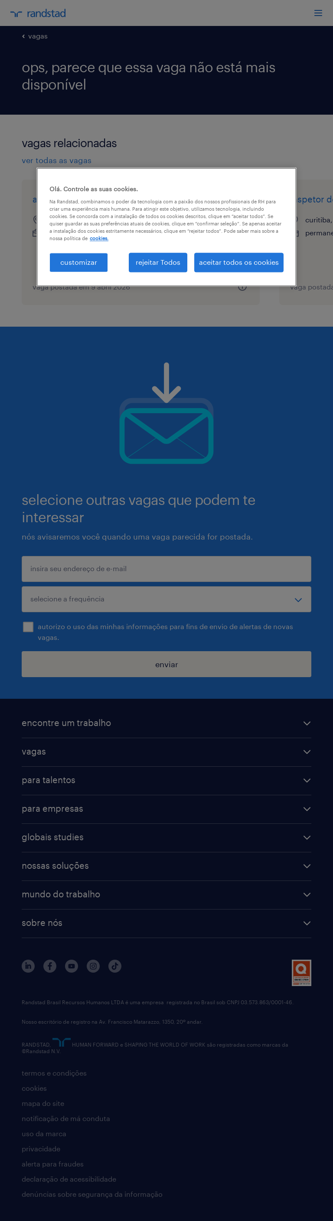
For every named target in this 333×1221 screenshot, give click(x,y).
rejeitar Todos (158, 262)
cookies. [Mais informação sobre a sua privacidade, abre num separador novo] (99, 238)
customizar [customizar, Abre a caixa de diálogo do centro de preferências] (78, 262)
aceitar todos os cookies (239, 262)
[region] (166, 227)
